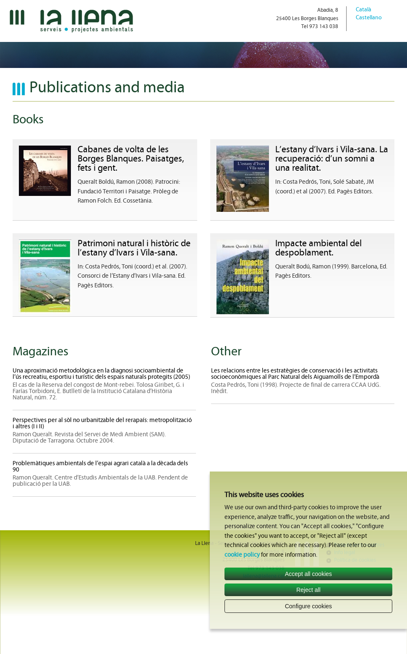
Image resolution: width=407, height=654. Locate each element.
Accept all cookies (308, 574)
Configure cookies (308, 606)
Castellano (369, 18)
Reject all (308, 589)
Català (363, 10)
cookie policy (242, 555)
